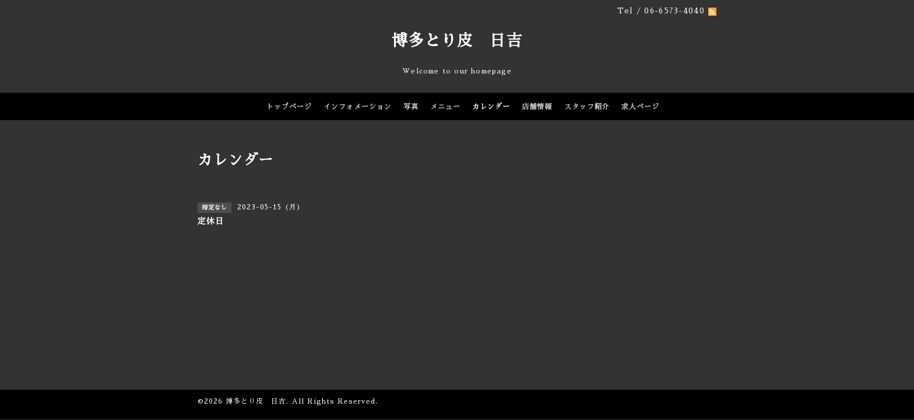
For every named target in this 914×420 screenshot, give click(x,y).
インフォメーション (358, 106)
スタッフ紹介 (587, 106)
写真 (411, 106)
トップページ (289, 106)
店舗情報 (537, 106)
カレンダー (491, 106)
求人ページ (640, 106)
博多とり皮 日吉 (457, 40)
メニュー (445, 106)
